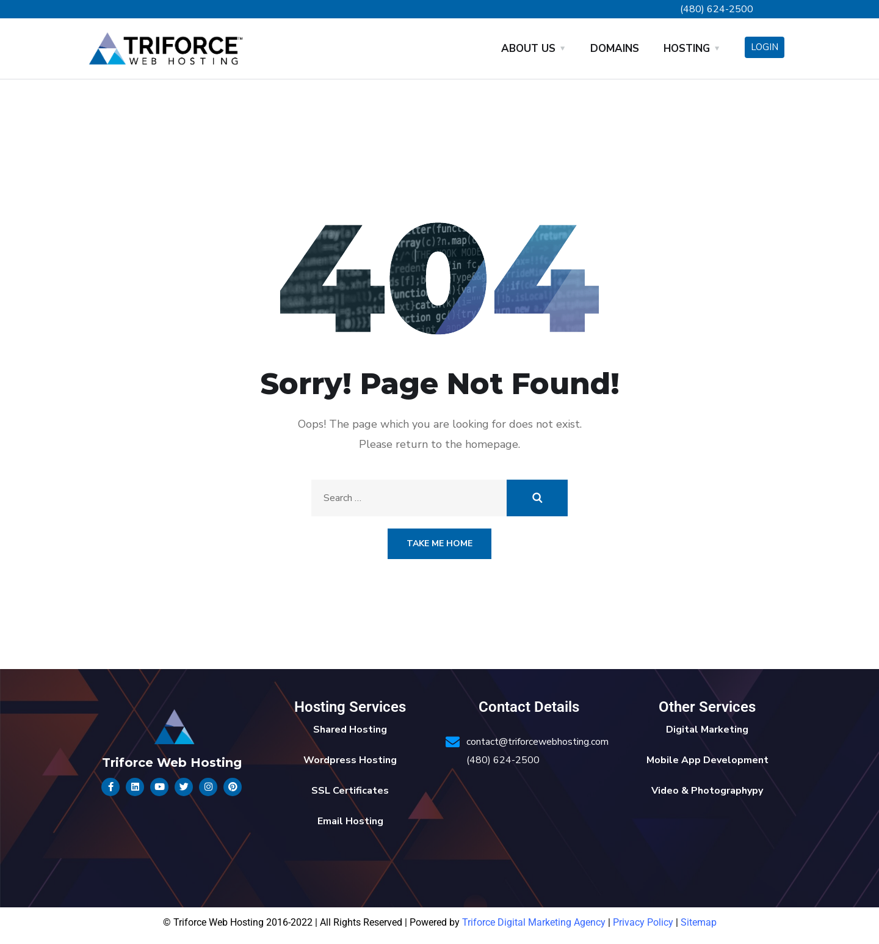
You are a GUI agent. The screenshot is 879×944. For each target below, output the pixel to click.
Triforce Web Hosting (172, 762)
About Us (528, 49)
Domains (614, 49)
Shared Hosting (350, 729)
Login (764, 47)
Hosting (687, 49)
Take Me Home (439, 543)
